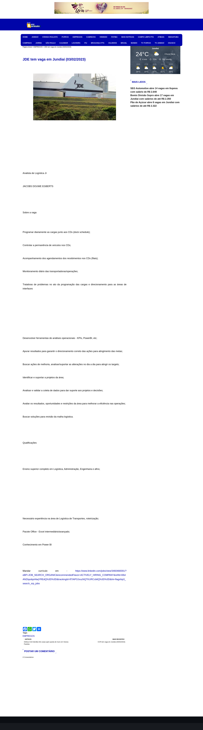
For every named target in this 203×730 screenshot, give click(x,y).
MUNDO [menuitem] (134, 43)
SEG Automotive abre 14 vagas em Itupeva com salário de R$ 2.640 (153, 90)
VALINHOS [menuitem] (112, 43)
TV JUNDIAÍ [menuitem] (159, 43)
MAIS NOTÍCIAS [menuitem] (127, 37)
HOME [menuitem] (25, 37)
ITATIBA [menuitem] (114, 37)
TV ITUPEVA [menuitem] (146, 43)
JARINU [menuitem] (38, 43)
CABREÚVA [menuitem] (91, 37)
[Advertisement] (74, 153)
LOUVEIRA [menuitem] (76, 43)
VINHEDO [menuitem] (103, 37)
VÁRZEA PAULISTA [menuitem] (50, 37)
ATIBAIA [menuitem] (161, 37)
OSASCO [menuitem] (171, 43)
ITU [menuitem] (85, 43)
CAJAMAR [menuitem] (63, 43)
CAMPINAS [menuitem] (27, 43)
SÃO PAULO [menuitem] (51, 43)
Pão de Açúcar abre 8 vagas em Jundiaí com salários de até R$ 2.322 (155, 104)
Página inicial (27, 47)
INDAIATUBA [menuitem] (173, 37)
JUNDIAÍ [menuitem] (35, 37)
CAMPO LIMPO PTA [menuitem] (146, 37)
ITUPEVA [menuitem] (65, 37)
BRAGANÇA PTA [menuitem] (97, 43)
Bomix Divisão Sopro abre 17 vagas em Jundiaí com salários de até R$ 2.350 (152, 97)
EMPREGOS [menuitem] (77, 37)
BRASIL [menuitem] (124, 43)
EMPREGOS (38, 47)
